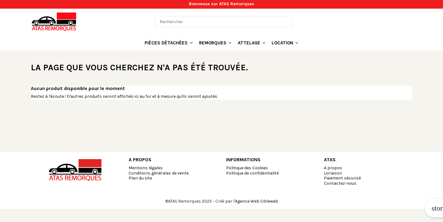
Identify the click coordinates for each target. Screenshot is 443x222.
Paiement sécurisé (342, 178)
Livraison (333, 173)
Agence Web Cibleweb (256, 201)
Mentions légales (146, 168)
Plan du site (140, 178)
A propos (333, 168)
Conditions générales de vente (159, 173)
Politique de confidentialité (252, 173)
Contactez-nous (340, 183)
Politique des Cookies (247, 168)
